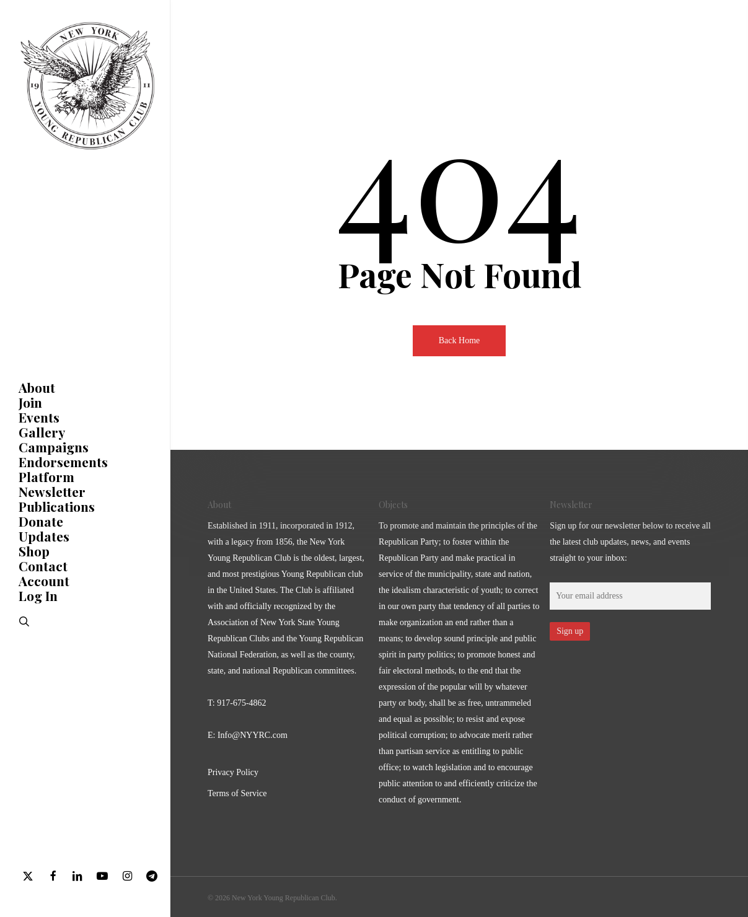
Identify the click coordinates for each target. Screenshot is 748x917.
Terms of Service (237, 793)
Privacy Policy (233, 772)
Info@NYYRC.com (253, 735)
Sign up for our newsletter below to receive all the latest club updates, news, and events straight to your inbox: (630, 542)
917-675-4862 (241, 703)
